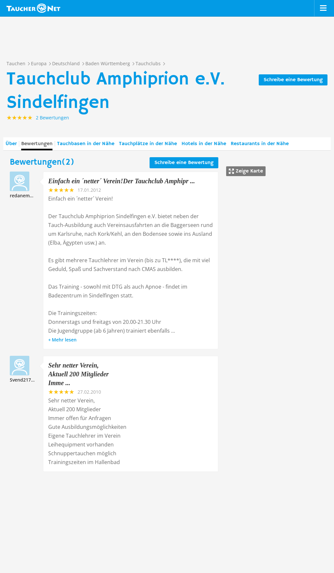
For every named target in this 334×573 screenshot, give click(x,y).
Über (11, 144)
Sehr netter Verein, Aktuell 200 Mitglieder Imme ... (78, 374)
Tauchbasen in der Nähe (85, 144)
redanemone (24, 195)
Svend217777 (24, 380)
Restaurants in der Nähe (260, 144)
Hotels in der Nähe (204, 144)
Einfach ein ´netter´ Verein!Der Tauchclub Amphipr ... (121, 181)
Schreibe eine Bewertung (293, 80)
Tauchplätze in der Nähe (148, 144)
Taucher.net (33, 8)
